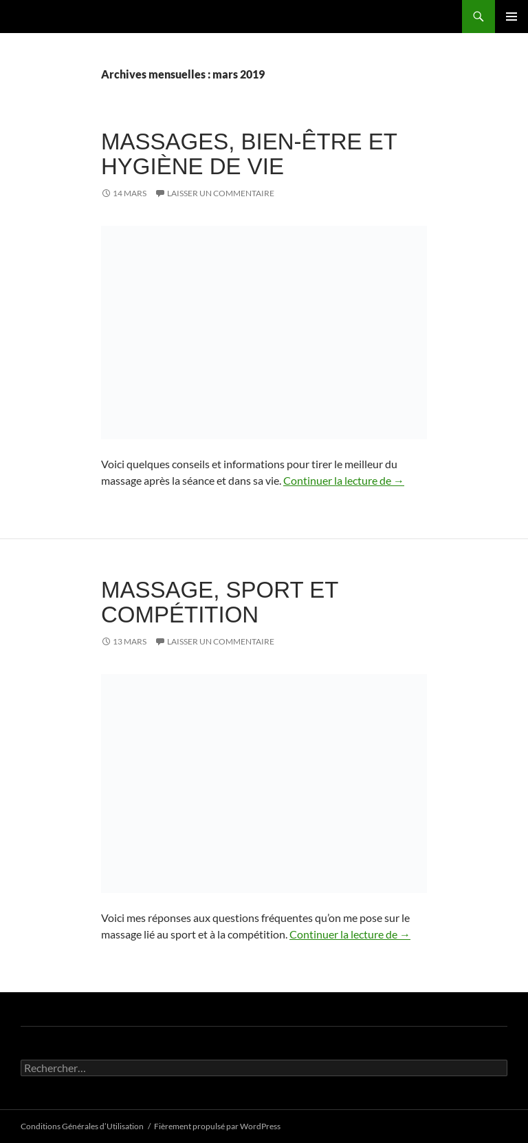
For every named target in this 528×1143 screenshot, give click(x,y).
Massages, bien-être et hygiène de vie (249, 154)
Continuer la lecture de (343, 480)
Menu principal (511, 16)
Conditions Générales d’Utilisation (82, 1126)
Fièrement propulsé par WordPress (217, 1126)
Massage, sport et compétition (219, 602)
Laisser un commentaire (220, 193)
